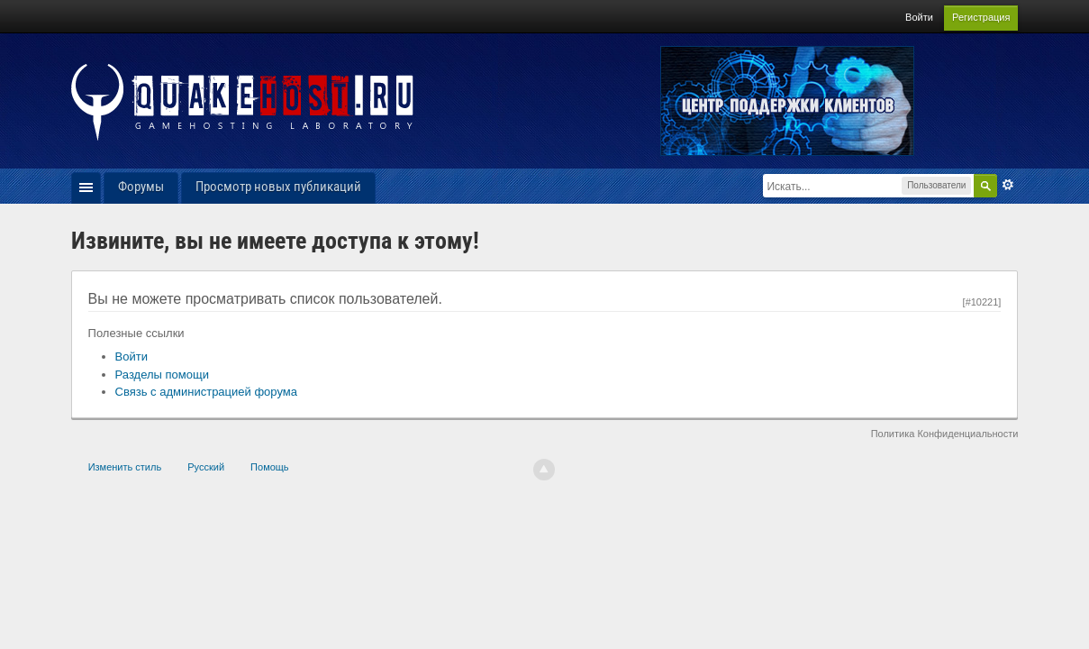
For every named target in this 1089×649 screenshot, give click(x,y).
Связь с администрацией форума (206, 391)
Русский (205, 467)
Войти (919, 17)
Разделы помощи (162, 374)
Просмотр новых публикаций (278, 186)
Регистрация (981, 17)
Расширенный (1008, 185)
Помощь (269, 467)
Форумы (141, 186)
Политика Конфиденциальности (945, 433)
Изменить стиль (125, 467)
